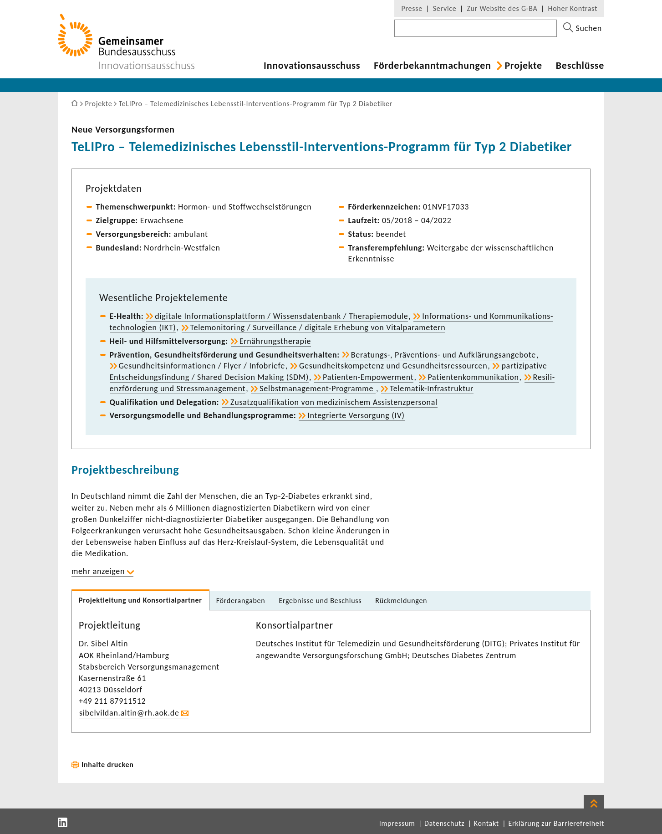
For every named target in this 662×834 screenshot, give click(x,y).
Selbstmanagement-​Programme (318, 389)
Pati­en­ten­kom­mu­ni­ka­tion (473, 377)
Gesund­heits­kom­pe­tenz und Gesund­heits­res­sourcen (393, 366)
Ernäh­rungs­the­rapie (275, 341)
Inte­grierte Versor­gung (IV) (355, 415)
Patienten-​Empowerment (368, 377)
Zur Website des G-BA (503, 8)
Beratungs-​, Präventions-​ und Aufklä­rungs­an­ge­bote (443, 355)
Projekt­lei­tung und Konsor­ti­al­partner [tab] (140, 600)
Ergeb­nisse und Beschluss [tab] (320, 600)
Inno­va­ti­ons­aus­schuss (312, 66)
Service (445, 8)
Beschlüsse (580, 66)
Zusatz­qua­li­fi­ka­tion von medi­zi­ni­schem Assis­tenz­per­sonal (334, 402)
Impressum (397, 823)
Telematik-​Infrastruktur (432, 389)
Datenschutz (444, 823)
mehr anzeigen (98, 571)
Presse (411, 8)
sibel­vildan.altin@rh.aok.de (129, 713)
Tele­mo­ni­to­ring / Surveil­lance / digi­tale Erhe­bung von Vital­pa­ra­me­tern (318, 327)
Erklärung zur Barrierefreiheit (556, 823)
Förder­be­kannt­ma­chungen (432, 66)
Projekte (523, 66)
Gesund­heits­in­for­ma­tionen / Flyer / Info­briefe (202, 366)
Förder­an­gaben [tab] (240, 600)
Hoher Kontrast (572, 8)
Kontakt (486, 823)
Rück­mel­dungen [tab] (401, 600)
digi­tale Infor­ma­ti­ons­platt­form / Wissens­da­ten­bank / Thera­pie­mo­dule (281, 316)
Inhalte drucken (107, 764)
